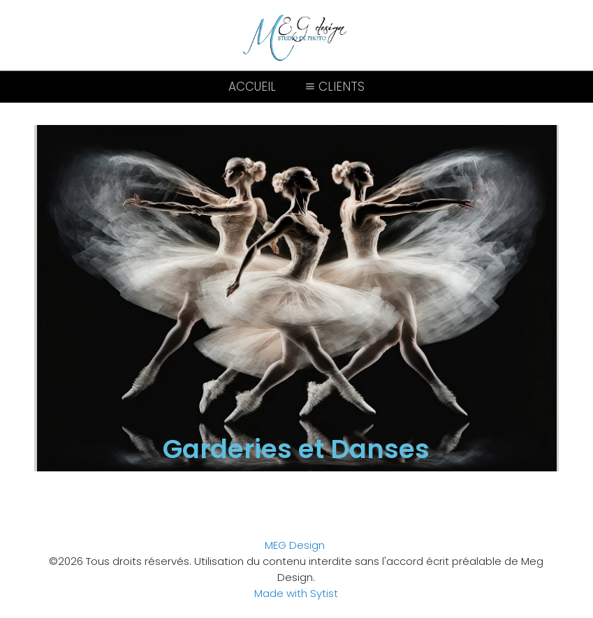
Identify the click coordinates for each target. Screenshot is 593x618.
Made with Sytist (296, 593)
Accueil (252, 86)
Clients (333, 86)
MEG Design (295, 545)
